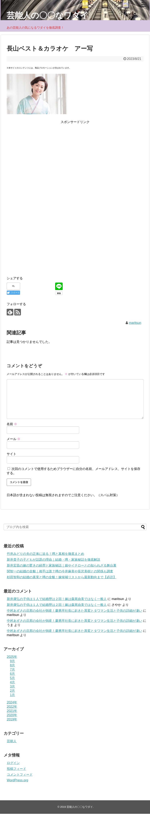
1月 (12, 695)
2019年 (12, 719)
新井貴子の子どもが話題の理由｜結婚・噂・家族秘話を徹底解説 (53, 559)
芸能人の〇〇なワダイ (47, 15)
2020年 (12, 715)
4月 (12, 682)
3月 (12, 686)
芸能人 (12, 741)
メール (13, 439)
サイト (11, 454)
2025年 (12, 657)
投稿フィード (16, 768)
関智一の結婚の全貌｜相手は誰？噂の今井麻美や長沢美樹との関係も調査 (60, 571)
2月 (12, 690)
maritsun (135, 323)
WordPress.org (17, 780)
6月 (12, 673)
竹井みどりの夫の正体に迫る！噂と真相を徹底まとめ (45, 553)
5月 (12, 678)
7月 (12, 669)
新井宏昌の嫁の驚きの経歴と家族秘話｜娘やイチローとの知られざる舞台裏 (61, 565)
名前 (12, 424)
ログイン (13, 763)
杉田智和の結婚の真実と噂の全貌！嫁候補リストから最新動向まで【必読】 (61, 577)
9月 (12, 661)
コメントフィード (20, 774)
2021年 (12, 711)
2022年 (12, 706)
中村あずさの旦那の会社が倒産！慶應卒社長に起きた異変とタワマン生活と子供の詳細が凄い (74, 610)
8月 (12, 665)
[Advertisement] (75, 153)
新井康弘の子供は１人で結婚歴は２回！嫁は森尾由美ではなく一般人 (57, 599)
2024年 (12, 702)
